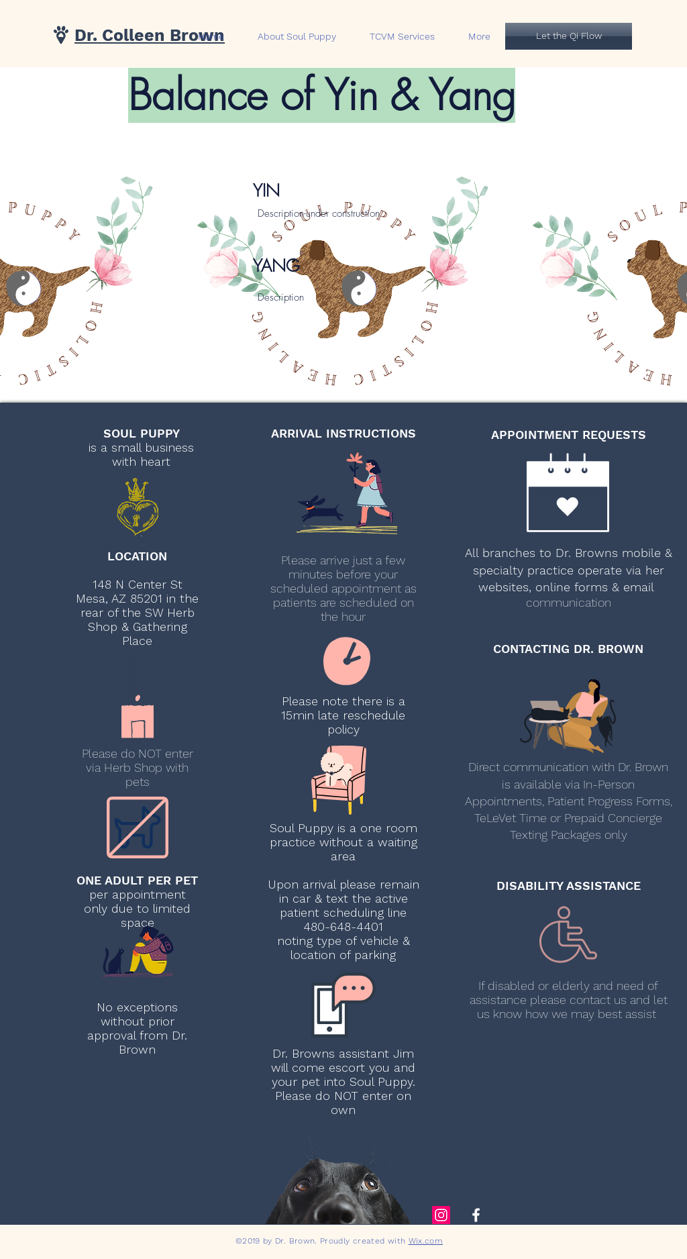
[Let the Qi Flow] (568, 36)
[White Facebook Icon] (476, 1215)
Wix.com (426, 1241)
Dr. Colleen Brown (149, 35)
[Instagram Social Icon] (441, 1215)
